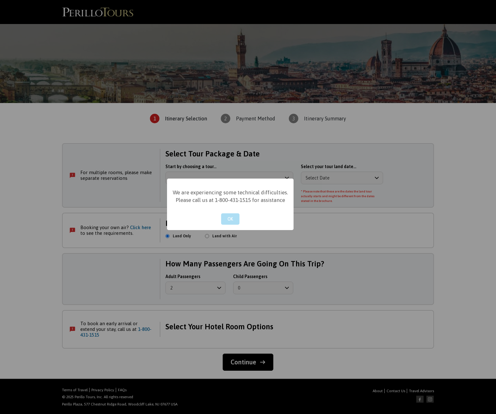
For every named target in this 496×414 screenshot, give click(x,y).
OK (230, 219)
